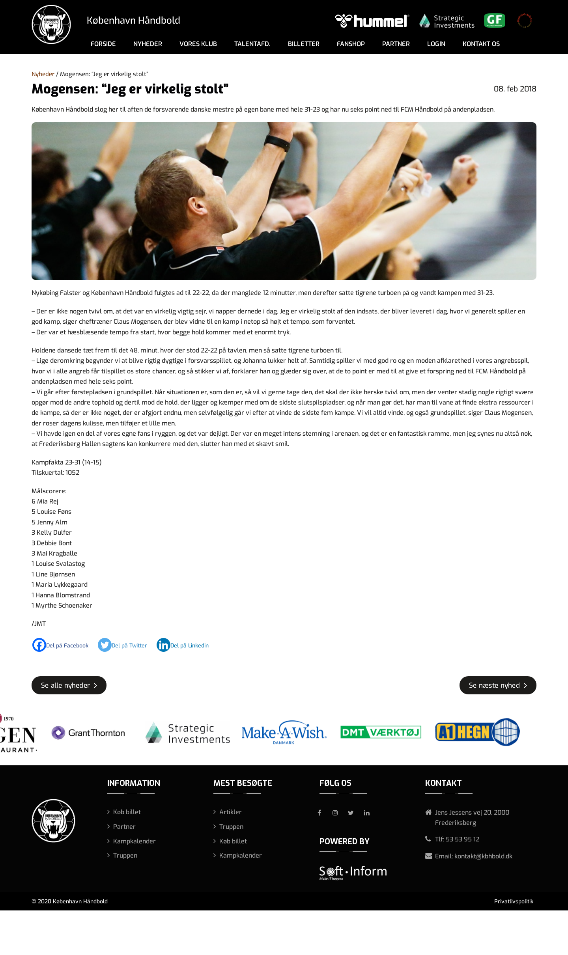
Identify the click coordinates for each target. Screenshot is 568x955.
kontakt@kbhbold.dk (483, 856)
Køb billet (127, 812)
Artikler (230, 812)
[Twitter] (126, 645)
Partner (396, 44)
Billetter (304, 44)
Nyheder (147, 44)
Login (436, 44)
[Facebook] (64, 645)
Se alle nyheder (65, 685)
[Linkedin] (187, 645)
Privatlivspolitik (513, 901)
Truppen (125, 855)
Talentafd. (252, 44)
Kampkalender (134, 841)
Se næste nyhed (494, 685)
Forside (103, 44)
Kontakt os (481, 44)
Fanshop (351, 44)
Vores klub (198, 44)
